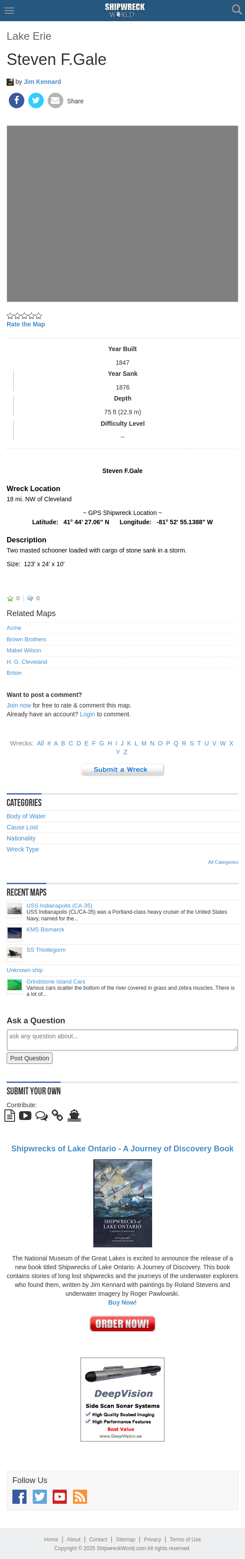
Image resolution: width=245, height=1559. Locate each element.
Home (51, 1539)
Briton (14, 673)
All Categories (223, 862)
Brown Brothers (26, 639)
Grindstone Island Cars (56, 982)
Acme (14, 628)
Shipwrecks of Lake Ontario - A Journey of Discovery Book (122, 1148)
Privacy (152, 1539)
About (73, 1539)
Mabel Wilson (24, 650)
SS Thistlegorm (46, 950)
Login (87, 714)
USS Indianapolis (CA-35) (59, 906)
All (40, 743)
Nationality (21, 838)
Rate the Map (26, 324)
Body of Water (26, 816)
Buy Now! (122, 1302)
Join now (19, 705)
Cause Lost (22, 827)
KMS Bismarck (45, 930)
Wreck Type (23, 849)
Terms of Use (185, 1539)
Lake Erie (29, 36)
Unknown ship (25, 970)
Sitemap (125, 1539)
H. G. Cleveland (27, 662)
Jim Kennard (42, 81)
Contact (98, 1539)
